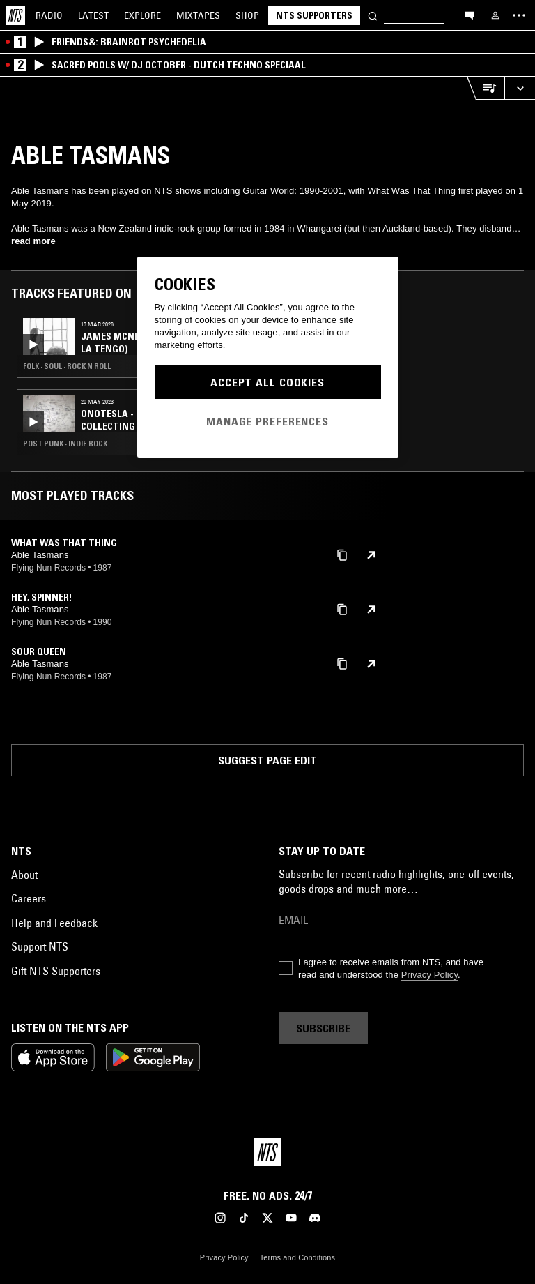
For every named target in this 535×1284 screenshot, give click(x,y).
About (24, 875)
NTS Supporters (314, 15)
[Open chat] (469, 15)
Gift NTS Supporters (55, 971)
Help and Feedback (54, 923)
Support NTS (39, 946)
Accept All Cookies (267, 382)
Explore (142, 15)
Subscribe (323, 1028)
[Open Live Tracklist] (485, 88)
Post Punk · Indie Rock (65, 443)
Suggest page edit (267, 760)
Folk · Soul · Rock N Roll (67, 366)
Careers (28, 898)
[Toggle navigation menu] (519, 15)
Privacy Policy (429, 974)
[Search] (373, 15)
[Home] (15, 15)
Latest (93, 15)
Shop (247, 15)
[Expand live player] (519, 88)
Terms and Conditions (297, 1257)
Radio (49, 15)
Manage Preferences (267, 421)
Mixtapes (198, 15)
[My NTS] (495, 15)
